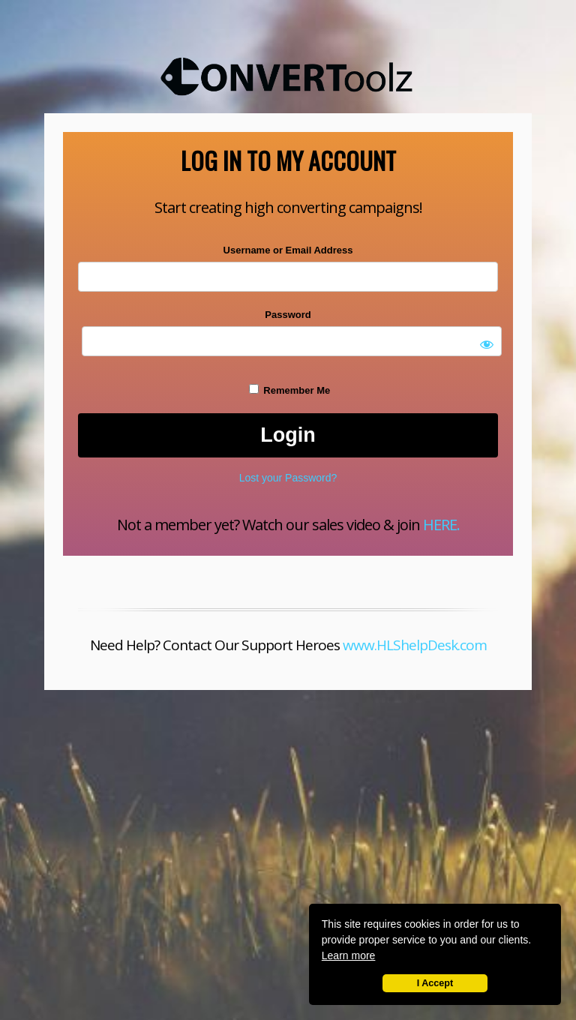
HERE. (441, 524)
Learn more (349, 956)
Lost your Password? (288, 478)
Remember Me (289, 390)
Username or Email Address (288, 250)
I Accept (435, 983)
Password (287, 314)
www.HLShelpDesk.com (415, 645)
